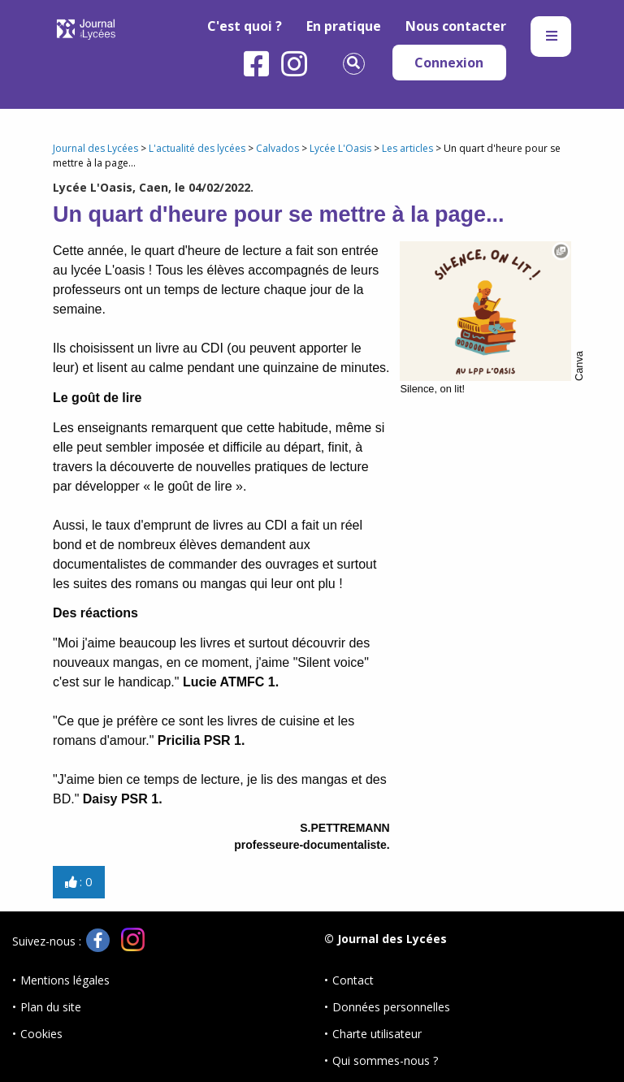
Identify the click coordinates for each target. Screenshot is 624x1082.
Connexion (448, 62)
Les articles (407, 148)
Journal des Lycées (95, 148)
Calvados (277, 148)
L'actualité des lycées (197, 148)
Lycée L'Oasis (340, 148)
